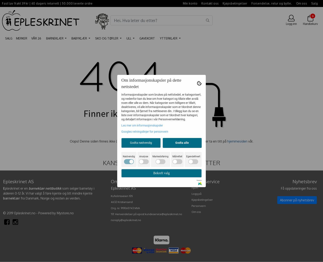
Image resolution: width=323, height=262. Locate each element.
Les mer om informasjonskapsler (142, 125)
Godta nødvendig (141, 142)
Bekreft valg (161, 173)
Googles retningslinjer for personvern (144, 131)
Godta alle (182, 142)
